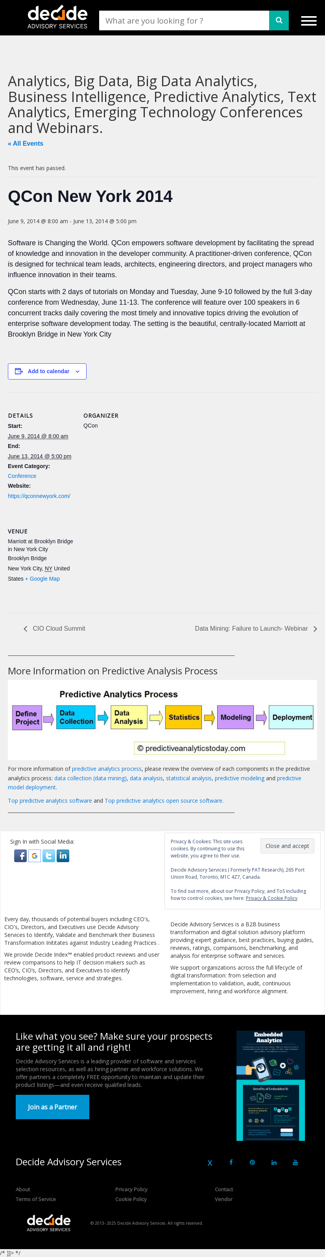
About (23, 1189)
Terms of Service (36, 1199)
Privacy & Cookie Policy (271, 898)
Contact (224, 1189)
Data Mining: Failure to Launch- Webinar (252, 628)
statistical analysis (189, 778)
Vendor (224, 1199)
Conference (22, 476)
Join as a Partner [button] (52, 1107)
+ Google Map (42, 579)
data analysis (146, 778)
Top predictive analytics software (50, 800)
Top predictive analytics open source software (163, 800)
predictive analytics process (107, 768)
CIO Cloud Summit (58, 628)
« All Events (25, 143)
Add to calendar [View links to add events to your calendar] (49, 371)
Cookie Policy (131, 1199)
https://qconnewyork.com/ (39, 496)
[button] (21, 855)
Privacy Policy (131, 1189)
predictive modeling (239, 778)
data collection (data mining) (90, 778)
